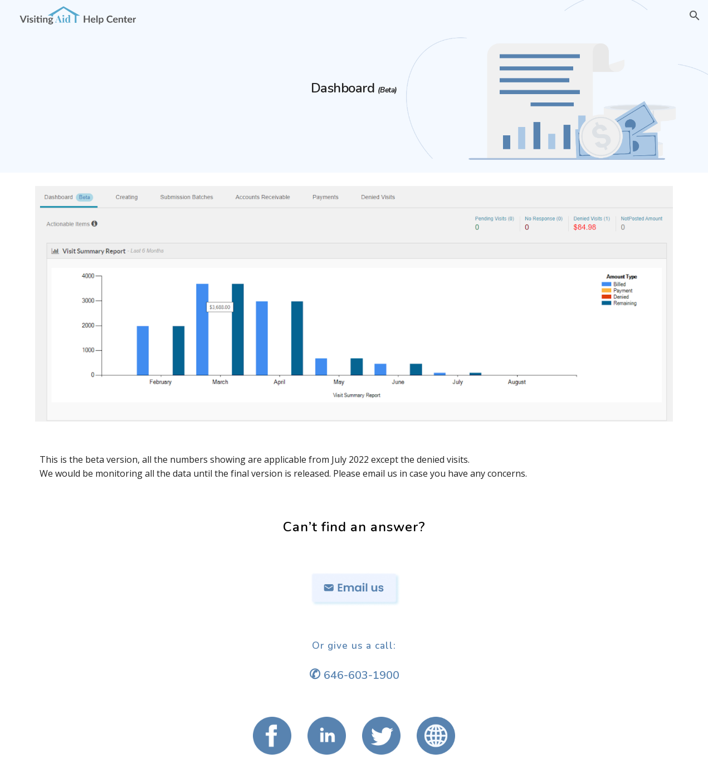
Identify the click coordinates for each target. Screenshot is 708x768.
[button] (694, 15)
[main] (354, 86)
